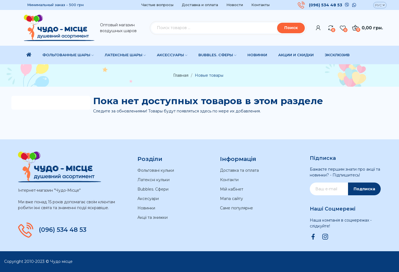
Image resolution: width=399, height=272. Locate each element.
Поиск (291, 27)
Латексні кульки (153, 179)
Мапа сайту (231, 198)
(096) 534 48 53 (325, 4)
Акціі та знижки (152, 217)
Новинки (146, 208)
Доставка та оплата (239, 170)
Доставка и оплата (200, 4)
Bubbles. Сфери (152, 189)
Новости (234, 4)
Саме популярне (236, 208)
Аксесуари (148, 198)
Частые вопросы (157, 4)
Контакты (260, 4)
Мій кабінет (231, 189)
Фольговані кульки (155, 170)
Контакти (229, 179)
